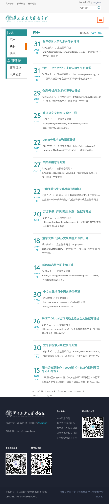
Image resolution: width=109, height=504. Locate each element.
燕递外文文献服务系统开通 (60, 113)
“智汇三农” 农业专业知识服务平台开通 (66, 68)
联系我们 (21, 3)
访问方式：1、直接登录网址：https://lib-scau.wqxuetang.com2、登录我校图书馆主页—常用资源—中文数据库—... (71, 248)
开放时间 (32, 3)
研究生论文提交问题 (67, 433)
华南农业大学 (84, 2)
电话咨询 (42, 422)
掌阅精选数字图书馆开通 (58, 265)
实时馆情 (9, 3)
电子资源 (15, 74)
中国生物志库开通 (53, 162)
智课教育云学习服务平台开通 (60, 41)
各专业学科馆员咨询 (67, 437)
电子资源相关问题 (66, 423)
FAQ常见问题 (63, 418)
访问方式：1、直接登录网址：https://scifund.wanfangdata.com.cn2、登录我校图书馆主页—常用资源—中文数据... (72, 222)
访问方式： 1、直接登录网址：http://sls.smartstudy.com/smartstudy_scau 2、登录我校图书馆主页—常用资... (71, 51)
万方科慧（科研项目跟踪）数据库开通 (67, 211)
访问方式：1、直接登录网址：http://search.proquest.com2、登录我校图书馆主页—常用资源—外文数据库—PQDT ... (71, 329)
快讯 (94, 32)
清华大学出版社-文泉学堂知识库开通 (65, 238)
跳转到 (50, 396)
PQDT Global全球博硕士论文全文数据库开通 (70, 318)
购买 (100, 32)
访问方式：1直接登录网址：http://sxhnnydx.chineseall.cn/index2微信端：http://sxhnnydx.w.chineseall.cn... (65, 302)
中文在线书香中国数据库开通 (61, 291)
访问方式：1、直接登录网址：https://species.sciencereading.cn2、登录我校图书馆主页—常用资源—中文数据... (70, 172)
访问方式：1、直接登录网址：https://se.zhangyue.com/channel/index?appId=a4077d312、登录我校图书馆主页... (71, 275)
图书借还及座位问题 (67, 428)
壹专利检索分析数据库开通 (60, 345)
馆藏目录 (15, 67)
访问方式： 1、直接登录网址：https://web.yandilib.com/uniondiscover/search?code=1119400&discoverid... (65, 123)
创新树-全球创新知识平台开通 (61, 90)
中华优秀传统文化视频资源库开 (62, 189)
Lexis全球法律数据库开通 (59, 139)
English (97, 2)
